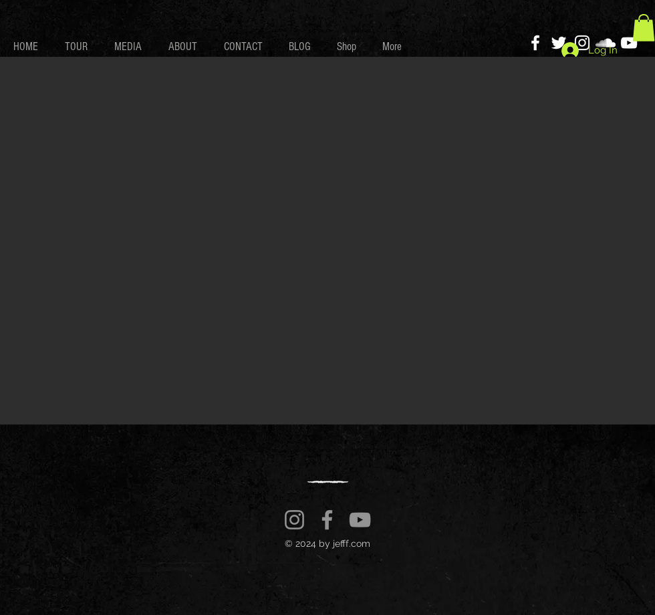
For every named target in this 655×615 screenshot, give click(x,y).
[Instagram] (294, 520)
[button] (643, 27)
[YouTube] (629, 43)
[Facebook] (535, 43)
